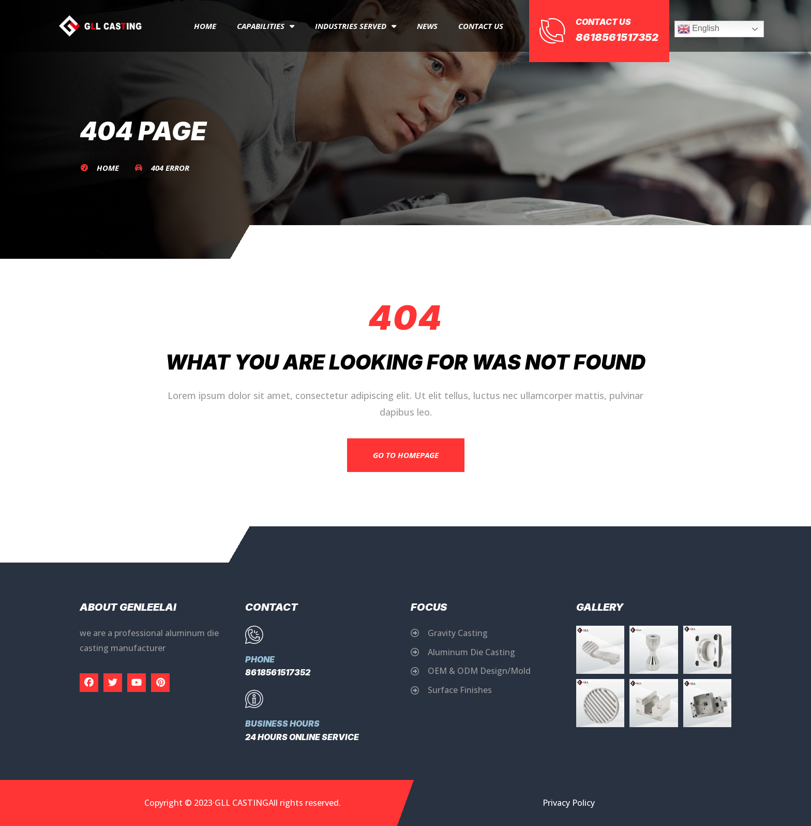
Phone (260, 659)
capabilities (265, 26)
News (427, 26)
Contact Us (480, 26)
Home (205, 26)
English (698, 29)
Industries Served (355, 26)
